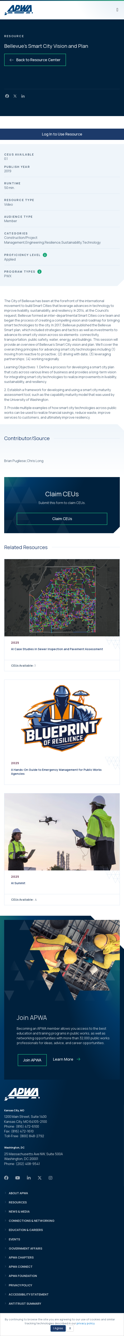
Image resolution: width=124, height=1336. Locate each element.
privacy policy (86, 1323)
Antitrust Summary (25, 1304)
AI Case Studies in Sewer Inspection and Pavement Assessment (57, 649)
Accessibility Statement (29, 1294)
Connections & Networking (31, 1221)
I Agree (58, 1328)
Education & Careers (26, 1230)
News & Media (19, 1211)
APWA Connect (21, 1267)
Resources (18, 1202)
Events (14, 1239)
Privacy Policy (20, 1285)
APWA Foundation (23, 1276)
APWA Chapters (21, 1257)
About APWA (18, 1193)
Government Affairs (25, 1248)
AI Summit (18, 883)
